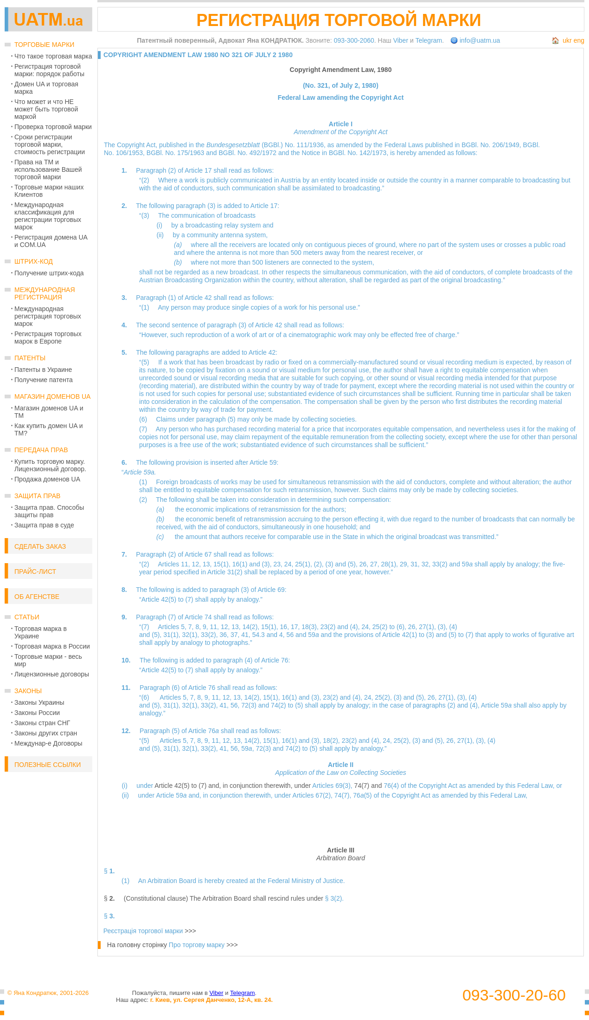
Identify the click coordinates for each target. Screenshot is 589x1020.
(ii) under (139, 795)
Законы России (37, 712)
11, (215, 626)
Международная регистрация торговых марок (47, 316)
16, (285, 626)
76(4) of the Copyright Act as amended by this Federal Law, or (473, 785)
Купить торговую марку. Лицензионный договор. (50, 465)
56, (235, 705)
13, (208, 564)
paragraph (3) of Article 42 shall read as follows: (275, 325)
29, (405, 564)
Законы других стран (45, 733)
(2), (320, 564)
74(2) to (283, 705)
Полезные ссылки (47, 764)
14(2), (252, 626)
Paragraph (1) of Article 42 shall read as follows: (205, 297)
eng (579, 40)
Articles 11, (175, 564)
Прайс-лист (35, 571)
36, (225, 634)
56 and (297, 634)
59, (248, 748)
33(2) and (447, 564)
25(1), (304, 564)
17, (296, 626)
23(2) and (335, 626)
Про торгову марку (196, 945)
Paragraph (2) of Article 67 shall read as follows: (205, 554)
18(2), (332, 740)
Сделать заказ (40, 546)
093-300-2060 (354, 40)
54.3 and (265, 634)
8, (199, 626)
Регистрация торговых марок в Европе (48, 337)
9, (206, 626)
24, (289, 564)
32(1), (191, 634)
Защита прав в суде (44, 525)
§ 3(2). (334, 898)
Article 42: (263, 352)
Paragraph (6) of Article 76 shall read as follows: (208, 687)
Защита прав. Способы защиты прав (49, 511)
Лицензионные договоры (51, 674)
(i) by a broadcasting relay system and (214, 225)
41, (246, 634)
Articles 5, (173, 626)
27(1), (428, 626)
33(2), (210, 634)
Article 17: (264, 205)
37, (235, 634)
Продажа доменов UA (47, 479)
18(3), (310, 626)
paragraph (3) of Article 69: (248, 589)
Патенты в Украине (43, 369)
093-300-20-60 (514, 995)
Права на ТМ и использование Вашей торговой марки (48, 169)
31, (415, 564)
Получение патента (43, 379)
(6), (402, 626)
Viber (400, 40)
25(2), (384, 697)
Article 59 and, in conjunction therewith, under (224, 795)
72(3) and (256, 705)
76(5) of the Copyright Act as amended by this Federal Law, (440, 795)
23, (279, 564)
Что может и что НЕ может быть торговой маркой (46, 109)
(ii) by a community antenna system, (212, 235)
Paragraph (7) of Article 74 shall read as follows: (205, 617)
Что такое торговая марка (53, 56)
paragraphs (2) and (441, 705)
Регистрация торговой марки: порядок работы (49, 70)
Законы (28, 691)
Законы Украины (39, 702)
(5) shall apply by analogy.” (347, 748)
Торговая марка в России (52, 646)
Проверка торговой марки (53, 126)
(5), (353, 564)
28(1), (390, 564)
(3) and (337, 564)
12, (197, 564)
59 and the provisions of (345, 634)
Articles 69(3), (333, 785)
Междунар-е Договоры (48, 743)
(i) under (138, 785)
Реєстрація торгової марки (143, 931)
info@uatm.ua (480, 40)
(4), (356, 626)
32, (427, 564)
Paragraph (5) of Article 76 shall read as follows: (210, 730)
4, (283, 634)
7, (192, 626)
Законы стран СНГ (42, 723)
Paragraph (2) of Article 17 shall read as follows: (205, 170)
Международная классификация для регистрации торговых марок (47, 216)
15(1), (222, 564)
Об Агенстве (36, 596)
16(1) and (247, 564)
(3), (268, 564)
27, (375, 564)
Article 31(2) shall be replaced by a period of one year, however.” (300, 572)
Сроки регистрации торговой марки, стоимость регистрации (49, 144)
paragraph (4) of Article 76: (251, 660)
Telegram (429, 40)
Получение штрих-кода (49, 273)
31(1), (172, 634)
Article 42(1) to (404, 634)
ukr (567, 40)
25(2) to (384, 626)
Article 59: (264, 462)
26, (364, 564)
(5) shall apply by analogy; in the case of (354, 705)
